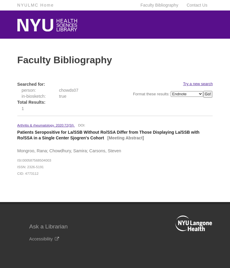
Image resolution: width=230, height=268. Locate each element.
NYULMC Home (35, 5)
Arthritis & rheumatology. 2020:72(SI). (46, 125)
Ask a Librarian (48, 226)
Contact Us (197, 5)
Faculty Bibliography (159, 5)
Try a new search (198, 84)
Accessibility (44, 239)
